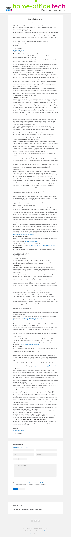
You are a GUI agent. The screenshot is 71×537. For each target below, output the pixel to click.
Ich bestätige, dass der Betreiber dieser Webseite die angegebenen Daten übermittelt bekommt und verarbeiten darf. (29, 485)
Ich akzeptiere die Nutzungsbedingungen (35, 482)
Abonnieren (16, 482)
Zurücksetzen (21, 489)
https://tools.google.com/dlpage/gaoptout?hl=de (23, 234)
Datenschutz (37, 533)
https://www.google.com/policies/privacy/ (42, 366)
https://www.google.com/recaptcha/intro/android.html (25, 319)
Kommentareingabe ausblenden (21, 447)
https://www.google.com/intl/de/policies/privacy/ (32, 318)
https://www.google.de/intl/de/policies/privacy (30, 344)
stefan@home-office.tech (18, 50)
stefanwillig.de (42, 530)
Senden (15, 489)
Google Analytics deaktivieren (31, 241)
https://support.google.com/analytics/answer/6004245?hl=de (41, 245)
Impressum (31, 533)
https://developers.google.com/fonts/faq (48, 365)
